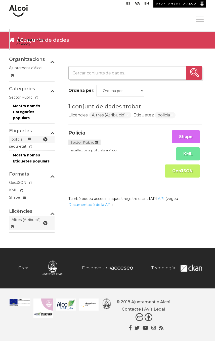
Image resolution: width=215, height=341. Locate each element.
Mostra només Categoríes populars (26, 112)
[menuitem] (128, 4)
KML (188, 153)
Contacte (131, 309)
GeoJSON (182, 170)
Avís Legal (154, 309)
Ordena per (80, 90)
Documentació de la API (90, 204)
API (161, 198)
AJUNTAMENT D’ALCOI (177, 3)
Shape (186, 136)
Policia (76, 133)
